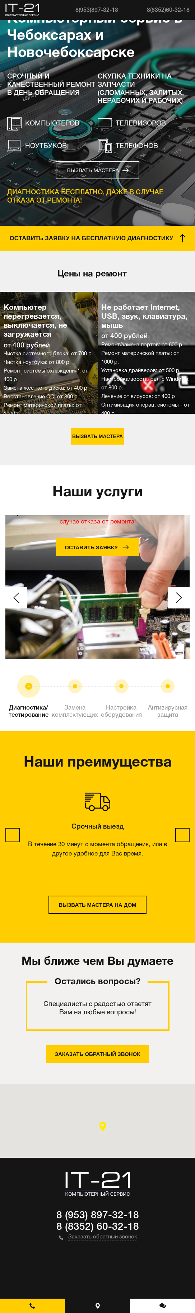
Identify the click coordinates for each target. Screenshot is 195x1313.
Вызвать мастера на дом (97, 905)
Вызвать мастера (93, 170)
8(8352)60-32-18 (168, 10)
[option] (49, 353)
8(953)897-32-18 (96, 10)
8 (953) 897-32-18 (97, 1215)
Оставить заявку (91, 547)
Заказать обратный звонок (97, 1054)
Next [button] (179, 597)
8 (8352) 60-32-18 (97, 1227)
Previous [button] (16, 597)
